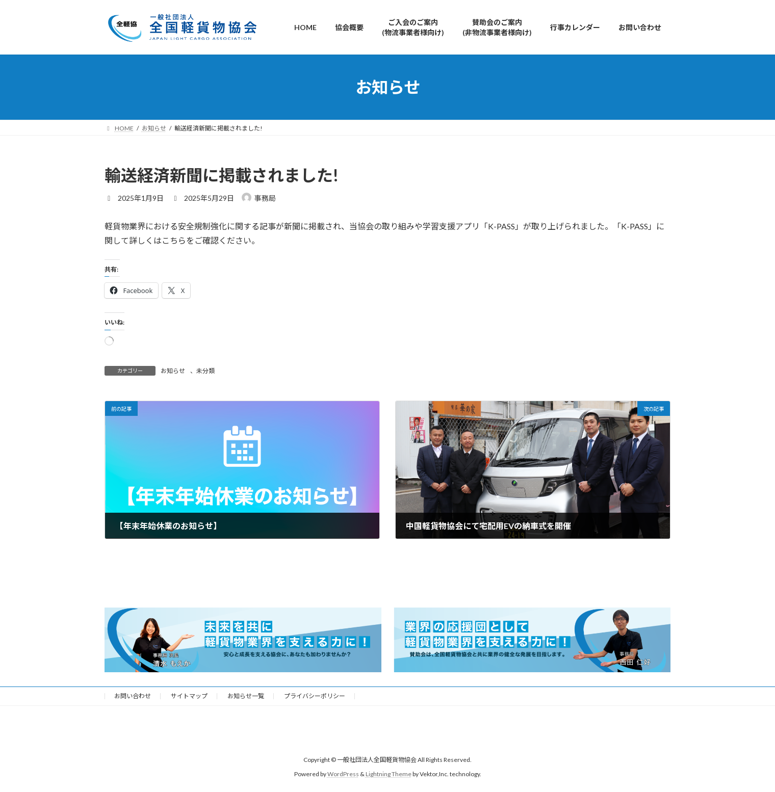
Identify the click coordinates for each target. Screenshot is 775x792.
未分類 (205, 371)
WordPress (343, 774)
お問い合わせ (132, 696)
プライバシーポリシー (314, 696)
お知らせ (173, 371)
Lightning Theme (388, 774)
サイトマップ (189, 696)
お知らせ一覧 (245, 696)
